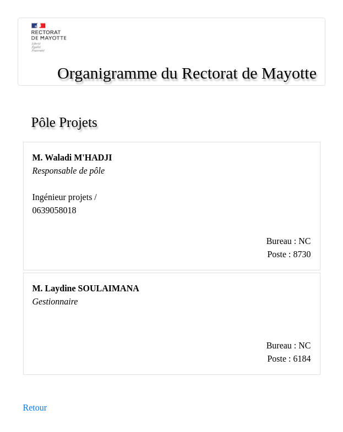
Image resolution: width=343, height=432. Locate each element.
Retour (35, 407)
